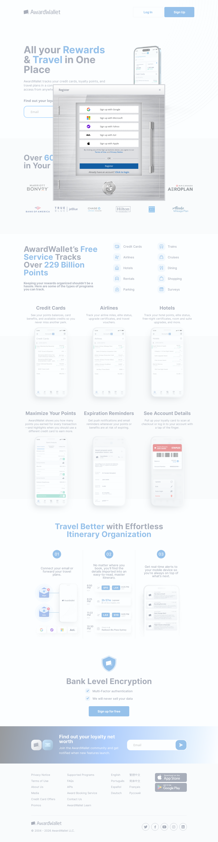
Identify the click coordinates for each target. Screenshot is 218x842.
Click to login (122, 172)
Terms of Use (100, 152)
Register (109, 165)
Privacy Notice (116, 152)
